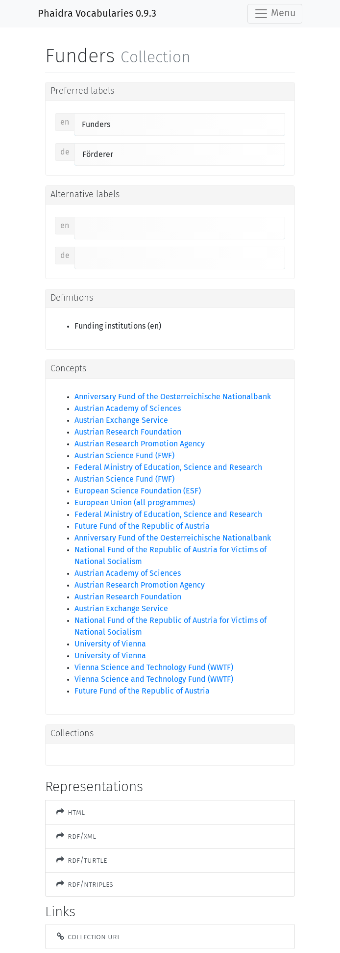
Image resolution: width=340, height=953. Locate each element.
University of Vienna (110, 644)
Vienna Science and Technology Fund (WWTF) (153, 667)
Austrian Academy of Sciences (127, 408)
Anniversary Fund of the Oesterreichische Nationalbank (172, 397)
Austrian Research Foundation (127, 432)
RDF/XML (75, 836)
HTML (70, 812)
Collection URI (87, 936)
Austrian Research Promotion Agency (139, 444)
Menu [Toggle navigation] (275, 13)
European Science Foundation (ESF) (137, 491)
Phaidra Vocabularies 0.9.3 (97, 14)
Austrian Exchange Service (121, 420)
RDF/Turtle (81, 860)
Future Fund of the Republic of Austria (142, 526)
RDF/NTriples (84, 884)
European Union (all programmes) (134, 503)
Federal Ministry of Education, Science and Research (168, 467)
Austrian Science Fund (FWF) (124, 456)
